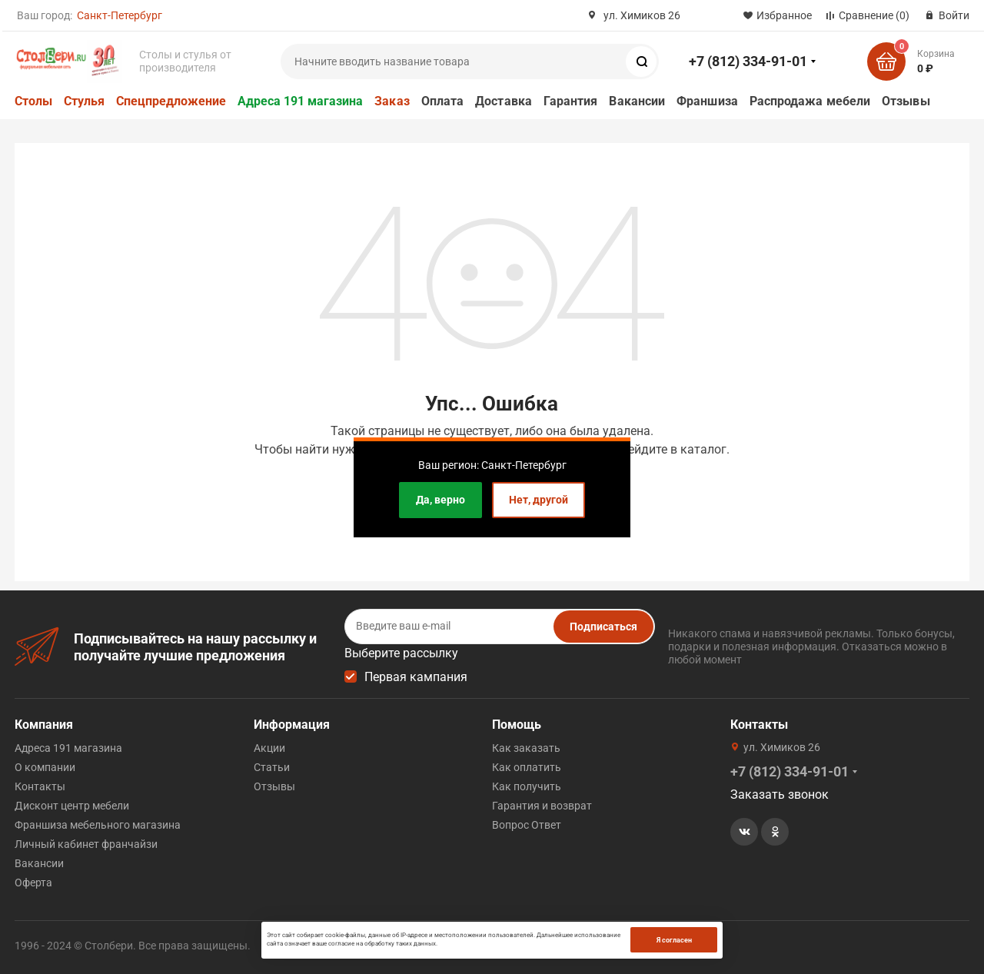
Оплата (442, 101)
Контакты (40, 786)
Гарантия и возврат (542, 805)
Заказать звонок (779, 794)
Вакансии (637, 101)
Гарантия (571, 101)
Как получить (526, 786)
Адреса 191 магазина (300, 101)
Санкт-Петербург (119, 15)
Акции (269, 748)
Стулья (84, 101)
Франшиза (707, 101)
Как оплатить (526, 767)
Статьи (272, 767)
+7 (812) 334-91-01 (748, 61)
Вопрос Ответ (526, 825)
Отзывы (905, 101)
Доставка (503, 101)
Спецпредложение (171, 101)
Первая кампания (415, 677)
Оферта (33, 882)
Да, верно (440, 500)
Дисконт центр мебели (72, 805)
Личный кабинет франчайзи (86, 844)
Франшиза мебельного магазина (98, 825)
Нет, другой (538, 500)
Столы (33, 101)
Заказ (391, 101)
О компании (45, 767)
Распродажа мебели (810, 101)
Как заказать (526, 748)
